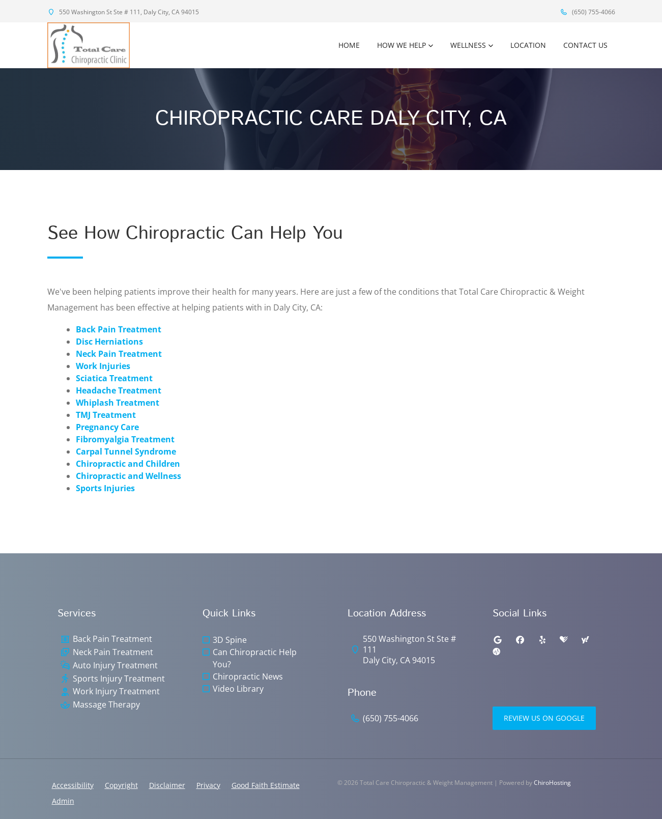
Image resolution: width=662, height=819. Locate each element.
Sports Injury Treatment (119, 678)
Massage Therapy (106, 704)
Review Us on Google (544, 718)
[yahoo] (585, 640)
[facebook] (520, 640)
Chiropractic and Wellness (128, 476)
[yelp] (542, 640)
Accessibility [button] (73, 785)
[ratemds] (497, 652)
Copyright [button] (121, 785)
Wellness (468, 45)
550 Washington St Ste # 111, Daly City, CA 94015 (123, 12)
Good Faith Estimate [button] (266, 785)
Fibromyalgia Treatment (125, 439)
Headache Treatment (118, 390)
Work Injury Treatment (116, 691)
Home (349, 45)
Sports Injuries (105, 488)
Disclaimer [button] (167, 785)
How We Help (401, 45)
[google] (498, 640)
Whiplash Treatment (117, 402)
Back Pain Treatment (118, 329)
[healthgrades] (564, 640)
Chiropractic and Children (128, 463)
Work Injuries (103, 366)
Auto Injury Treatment (115, 665)
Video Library (238, 688)
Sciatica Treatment (114, 378)
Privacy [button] (208, 785)
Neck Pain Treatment (119, 353)
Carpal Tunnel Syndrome (126, 451)
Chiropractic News (248, 676)
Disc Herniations (109, 341)
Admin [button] (63, 801)
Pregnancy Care (107, 427)
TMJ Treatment (106, 414)
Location (528, 45)
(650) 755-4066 (587, 12)
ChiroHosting (552, 782)
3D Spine (230, 639)
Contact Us (585, 45)
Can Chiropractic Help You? (255, 658)
